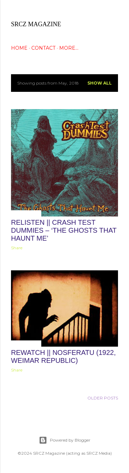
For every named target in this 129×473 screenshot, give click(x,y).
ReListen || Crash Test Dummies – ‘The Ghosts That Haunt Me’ (64, 230)
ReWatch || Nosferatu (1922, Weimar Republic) (63, 356)
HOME (19, 48)
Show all (99, 83)
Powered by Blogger (64, 440)
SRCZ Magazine (36, 24)
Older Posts (102, 397)
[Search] (114, 11)
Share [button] (16, 247)
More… (68, 48)
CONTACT (43, 48)
